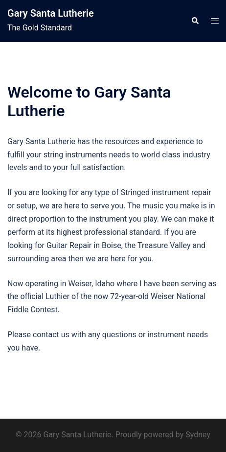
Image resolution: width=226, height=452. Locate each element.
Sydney (197, 434)
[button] (195, 21)
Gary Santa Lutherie (50, 13)
